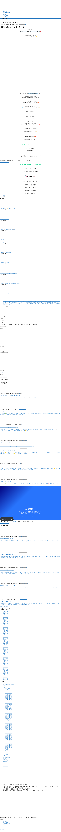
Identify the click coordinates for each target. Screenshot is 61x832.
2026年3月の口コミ (23, 537)
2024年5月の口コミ (8, 727)
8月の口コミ (7, 754)
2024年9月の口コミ (8, 732)
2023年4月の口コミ (8, 713)
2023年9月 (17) (5, 647)
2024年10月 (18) (5, 632)
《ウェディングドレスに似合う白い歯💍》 (8, 273)
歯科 (31, 303)
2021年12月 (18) (5, 670)
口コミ (4, 688)
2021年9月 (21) (5, 673)
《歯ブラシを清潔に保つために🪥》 (6, 350)
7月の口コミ (7, 753)
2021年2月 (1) (5, 680)
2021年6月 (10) (5, 677)
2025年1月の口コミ (8, 736)
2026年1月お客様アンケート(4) (7, 571)
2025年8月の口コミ (8, 744)
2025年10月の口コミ (8, 733)
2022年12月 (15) (5, 657)
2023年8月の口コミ (8, 717)
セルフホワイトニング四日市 (41, 301)
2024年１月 (7, 723)
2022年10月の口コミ (8, 693)
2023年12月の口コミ (8, 708)
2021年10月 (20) (5, 672)
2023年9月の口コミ (8, 718)
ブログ (20, 394)
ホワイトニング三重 (24, 302)
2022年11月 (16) (5, 658)
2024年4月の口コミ (8, 726)
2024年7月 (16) (5, 636)
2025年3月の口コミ (8, 738)
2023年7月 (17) (5, 649)
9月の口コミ (7, 755)
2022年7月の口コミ (8, 703)
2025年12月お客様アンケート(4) (7, 587)
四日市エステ (51, 302)
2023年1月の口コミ (8, 709)
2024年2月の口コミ (8, 724)
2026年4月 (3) (5, 612)
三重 (29, 302)
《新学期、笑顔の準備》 (5, 262)
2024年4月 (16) (5, 639)
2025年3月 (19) (5, 627)
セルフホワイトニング (32, 301)
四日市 (47, 302)
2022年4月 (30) (5, 666)
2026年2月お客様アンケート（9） (8, 555)
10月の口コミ (7, 689)
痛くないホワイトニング (37, 303)
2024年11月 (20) (5, 631)
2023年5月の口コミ (8, 714)
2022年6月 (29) (5, 663)
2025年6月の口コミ (8, 742)
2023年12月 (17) (5, 643)
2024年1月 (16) (5, 642)
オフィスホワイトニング (13, 301)
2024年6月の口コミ (8, 728)
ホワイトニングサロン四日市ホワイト (12, 302)
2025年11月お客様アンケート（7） (8, 602)
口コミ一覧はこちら (4, 607)
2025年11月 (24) (5, 618)
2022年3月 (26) (5, 667)
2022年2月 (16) (5, 668)
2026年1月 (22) (5, 616)
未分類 (4, 756)
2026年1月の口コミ (8, 746)
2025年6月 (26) (5, 623)
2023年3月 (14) (5, 653)
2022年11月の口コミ (8, 694)
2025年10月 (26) (5, 619)
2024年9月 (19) (5, 633)
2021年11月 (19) (5, 671)
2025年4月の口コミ (8, 739)
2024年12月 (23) (5, 630)
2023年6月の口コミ (8, 715)
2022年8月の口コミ (8, 704)
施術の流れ (5, 822)
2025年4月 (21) (5, 626)
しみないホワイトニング (22, 301)
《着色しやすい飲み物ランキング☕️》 (7, 229)
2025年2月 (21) (5, 628)
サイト (1, 323)
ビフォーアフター (22, 24)
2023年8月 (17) (5, 648)
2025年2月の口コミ (8, 737)
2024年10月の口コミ (8, 719)
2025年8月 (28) (5, 621)
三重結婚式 (32, 302)
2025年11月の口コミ (23, 600)
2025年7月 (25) (5, 622)
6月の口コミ (7, 752)
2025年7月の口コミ (8, 743)
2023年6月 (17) (5, 650)
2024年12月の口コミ (8, 722)
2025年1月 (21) (5, 629)
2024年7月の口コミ (8, 729)
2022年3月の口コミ (8, 698)
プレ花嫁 (49, 301)
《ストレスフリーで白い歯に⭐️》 (6, 293)
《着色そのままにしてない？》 (6, 252)
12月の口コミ (7, 692)
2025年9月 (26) (5, 620)
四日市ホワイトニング (14, 303)
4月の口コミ (7, 749)
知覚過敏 (46, 303)
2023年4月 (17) (5, 652)
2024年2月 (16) (5, 641)
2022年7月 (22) (5, 662)
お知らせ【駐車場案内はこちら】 (9, 685)
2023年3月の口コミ (8, 712)
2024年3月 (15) (5, 640)
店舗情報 (4, 759)
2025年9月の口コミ (8, 745)
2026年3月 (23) (5, 613)
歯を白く (28, 303)
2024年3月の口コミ (8, 725)
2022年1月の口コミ (8, 696)
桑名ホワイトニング (22, 303)
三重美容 (36, 302)
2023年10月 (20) (5, 646)
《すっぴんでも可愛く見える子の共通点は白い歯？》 (10, 283)
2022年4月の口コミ (8, 699)
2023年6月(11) (2, 373)
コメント (2, 318)
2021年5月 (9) (5, 678)
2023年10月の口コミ (8, 706)
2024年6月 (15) (5, 637)
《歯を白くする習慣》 (4, 219)
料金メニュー (5, 764)
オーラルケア (5, 301)
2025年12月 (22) (5, 617)
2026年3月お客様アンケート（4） (8, 540)
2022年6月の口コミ (8, 702)
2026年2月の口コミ (23, 553)
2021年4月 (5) (5, 679)
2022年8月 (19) (5, 661)
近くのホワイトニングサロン (54, 303)
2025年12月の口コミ (24, 584)
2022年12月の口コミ (8, 695)
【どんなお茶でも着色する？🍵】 (6, 242)
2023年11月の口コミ (8, 707)
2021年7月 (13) (5, 676)
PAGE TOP (2, 831)
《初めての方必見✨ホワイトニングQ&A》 (8, 208)
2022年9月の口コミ (8, 705)
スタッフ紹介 (5, 760)
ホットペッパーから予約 (7, 520)
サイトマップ (5, 761)
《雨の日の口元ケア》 (4, 239)
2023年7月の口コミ (8, 716)
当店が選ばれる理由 (6, 758)
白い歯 (43, 303)
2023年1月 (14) (5, 656)
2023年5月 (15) (5, 651)
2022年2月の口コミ (8, 697)
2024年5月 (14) (5, 638)
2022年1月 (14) (5, 669)
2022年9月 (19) (5, 660)
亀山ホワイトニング (42, 302)
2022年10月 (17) (5, 659)
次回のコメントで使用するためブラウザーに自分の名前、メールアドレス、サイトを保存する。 (20, 325)
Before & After (5, 767)
